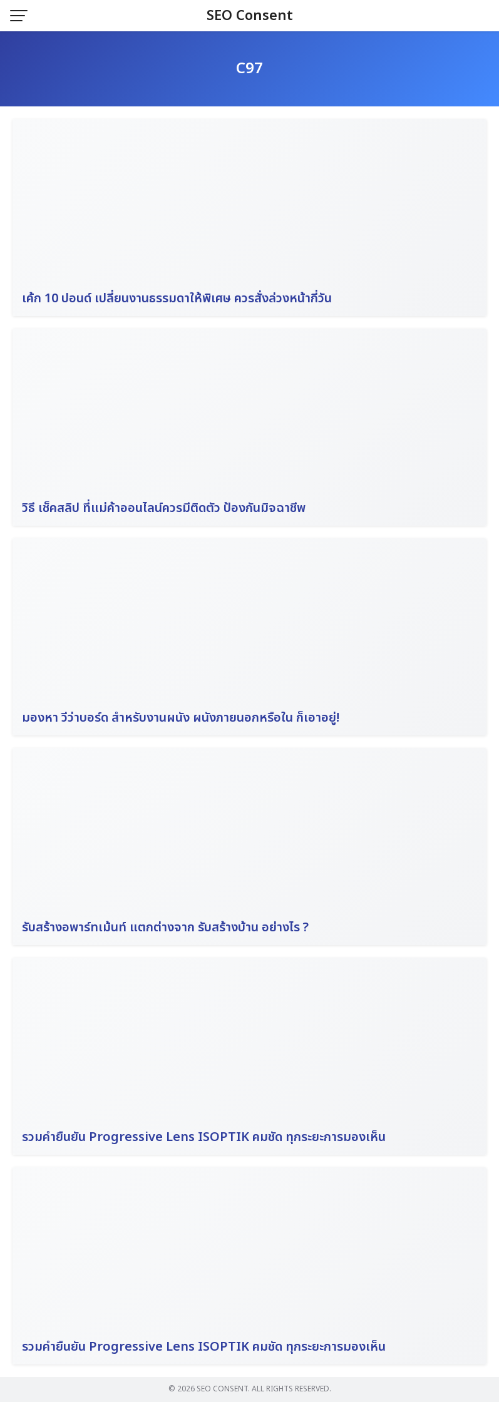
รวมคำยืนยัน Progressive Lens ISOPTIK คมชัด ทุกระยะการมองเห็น (204, 1137)
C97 (249, 69)
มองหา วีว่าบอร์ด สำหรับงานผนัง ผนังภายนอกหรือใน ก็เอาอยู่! (180, 718)
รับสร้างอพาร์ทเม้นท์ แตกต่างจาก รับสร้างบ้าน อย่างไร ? (165, 927)
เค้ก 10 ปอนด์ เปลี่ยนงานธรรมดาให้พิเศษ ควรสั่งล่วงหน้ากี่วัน (177, 298)
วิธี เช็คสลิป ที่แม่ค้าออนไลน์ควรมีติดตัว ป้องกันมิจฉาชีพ (164, 508)
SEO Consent (250, 16)
